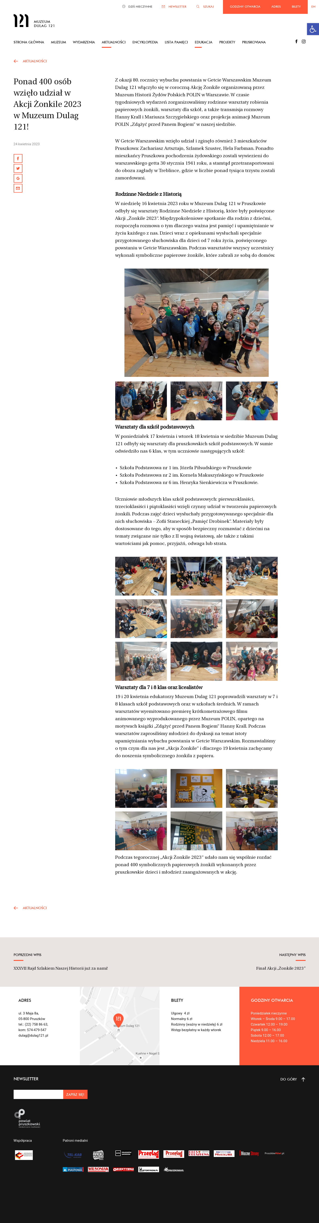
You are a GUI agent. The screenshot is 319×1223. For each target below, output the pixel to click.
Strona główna (29, 42)
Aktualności (114, 42)
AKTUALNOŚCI (35, 61)
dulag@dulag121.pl (33, 1035)
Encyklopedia (145, 42)
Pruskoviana (254, 42)
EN (313, 6)
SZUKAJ (208, 6)
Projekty (227, 42)
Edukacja (203, 42)
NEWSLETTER (177, 6)
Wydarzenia (84, 42)
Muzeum (58, 42)
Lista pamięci (176, 42)
